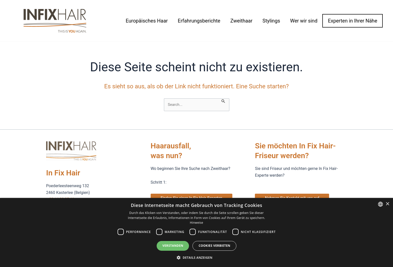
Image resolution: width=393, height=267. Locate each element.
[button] (196, 257)
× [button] (387, 204)
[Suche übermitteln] (224, 100)
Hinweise (196, 222)
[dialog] (196, 232)
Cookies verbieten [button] (214, 245)
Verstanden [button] (172, 245)
